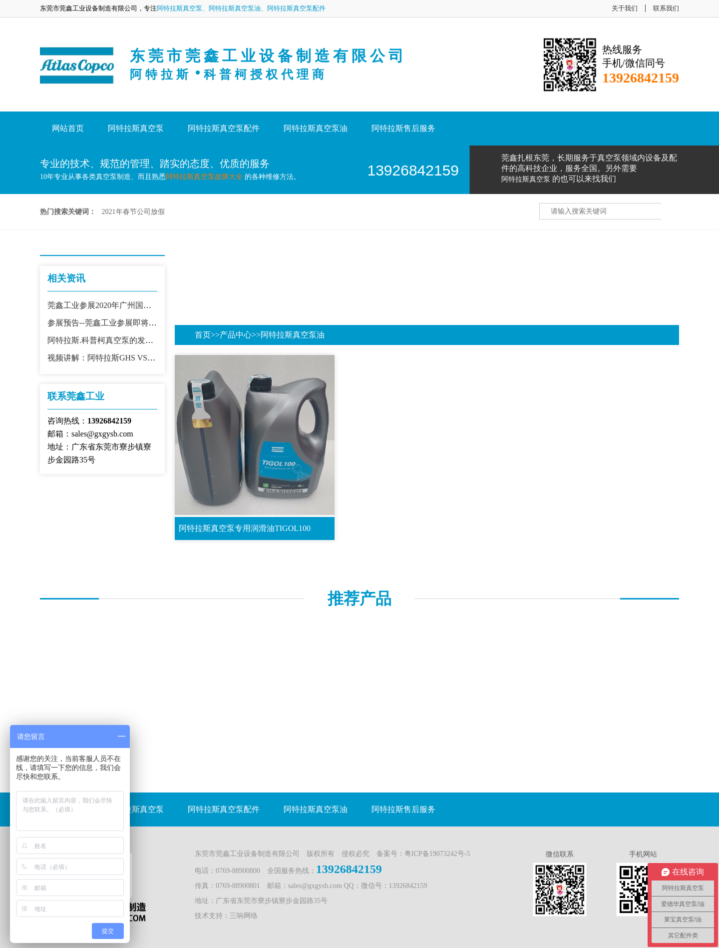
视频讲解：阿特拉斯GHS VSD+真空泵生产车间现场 (138, 358)
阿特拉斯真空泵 (136, 128)
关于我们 (625, 8)
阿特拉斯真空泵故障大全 (204, 176)
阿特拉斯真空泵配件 (224, 128)
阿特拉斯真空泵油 (316, 128)
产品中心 (236, 334)
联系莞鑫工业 (75, 396)
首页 (203, 334)
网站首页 (68, 128)
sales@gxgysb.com (315, 886)
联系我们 (666, 8)
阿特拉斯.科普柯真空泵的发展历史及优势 (120, 340)
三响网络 (244, 916)
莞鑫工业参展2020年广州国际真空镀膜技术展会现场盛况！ (151, 305)
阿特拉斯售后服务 (403, 128)
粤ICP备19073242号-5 (437, 854)
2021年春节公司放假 (133, 212)
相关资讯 (66, 278)
